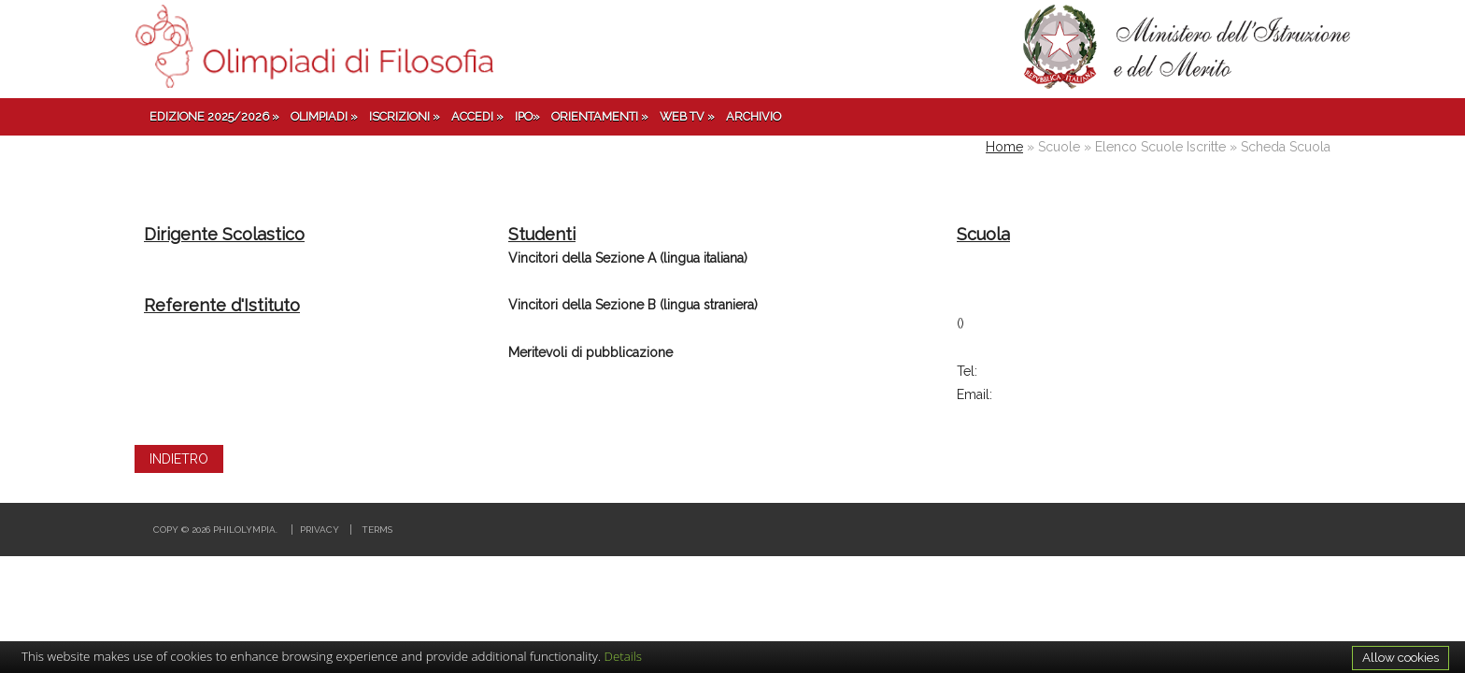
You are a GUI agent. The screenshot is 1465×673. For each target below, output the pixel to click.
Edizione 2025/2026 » (214, 116)
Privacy (319, 529)
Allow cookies (1400, 657)
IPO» (527, 116)
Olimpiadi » (324, 116)
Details (623, 656)
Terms (377, 529)
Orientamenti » (599, 116)
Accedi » (477, 116)
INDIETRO (178, 458)
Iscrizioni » (404, 116)
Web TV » (687, 116)
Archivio (753, 116)
